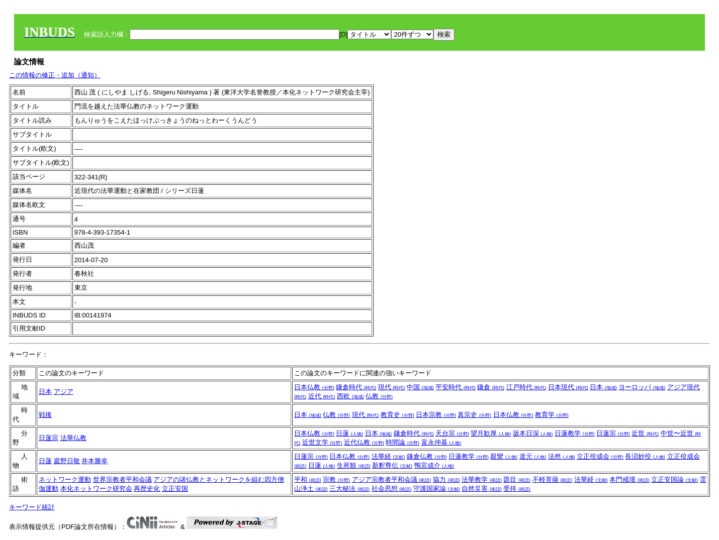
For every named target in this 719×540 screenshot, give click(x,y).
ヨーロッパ (641, 387)
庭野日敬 (67, 461)
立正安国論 (674, 479)
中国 (420, 387)
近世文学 (322, 442)
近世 (645, 433)
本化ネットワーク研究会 (96, 488)
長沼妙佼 (645, 456)
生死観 (354, 465)
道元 (533, 456)
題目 (516, 479)
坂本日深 (533, 433)
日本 (45, 391)
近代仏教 (364, 442)
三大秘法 (349, 488)
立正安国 (175, 488)
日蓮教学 (575, 433)
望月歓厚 (491, 433)
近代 (321, 396)
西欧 (350, 396)
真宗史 (474, 414)
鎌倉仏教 (427, 456)
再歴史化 (147, 488)
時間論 (402, 442)
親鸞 (503, 456)
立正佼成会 (600, 456)
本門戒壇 (629, 479)
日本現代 (568, 387)
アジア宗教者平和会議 (391, 479)
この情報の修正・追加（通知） (55, 75)
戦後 (45, 414)
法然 (561, 456)
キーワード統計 (32, 507)
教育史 (397, 414)
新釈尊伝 (392, 465)
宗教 (336, 479)
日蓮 (349, 433)
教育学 (552, 414)
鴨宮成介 (434, 465)
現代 (391, 387)
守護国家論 (436, 488)
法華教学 (482, 479)
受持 (516, 488)
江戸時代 (526, 387)
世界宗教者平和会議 (122, 479)
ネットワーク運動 (65, 479)
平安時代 (455, 387)
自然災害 (482, 488)
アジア (63, 391)
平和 (307, 479)
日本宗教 (436, 414)
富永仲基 (441, 442)
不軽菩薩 (552, 479)
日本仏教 (314, 387)
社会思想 (392, 488)
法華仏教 (73, 438)
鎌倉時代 (356, 387)
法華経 (388, 456)
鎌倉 (490, 387)
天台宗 (452, 433)
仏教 (379, 396)
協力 (446, 479)
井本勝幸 (94, 461)
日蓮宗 (48, 438)
